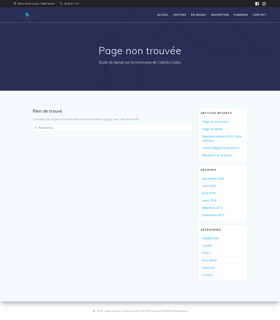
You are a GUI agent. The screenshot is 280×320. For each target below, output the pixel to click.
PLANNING (241, 14)
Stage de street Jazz (215, 122)
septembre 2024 (213, 178)
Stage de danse (212, 129)
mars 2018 (209, 200)
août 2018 (209, 193)
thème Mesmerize (175, 311)
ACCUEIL (163, 14)
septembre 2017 (213, 215)
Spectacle (208, 268)
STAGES (207, 275)
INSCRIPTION (220, 14)
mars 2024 (209, 186)
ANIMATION (210, 238)
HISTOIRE (179, 14)
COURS (207, 246)
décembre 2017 (212, 208)
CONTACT (259, 14)
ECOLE (206, 253)
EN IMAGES (198, 14)
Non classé (209, 260)
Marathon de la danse (216, 155)
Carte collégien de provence (220, 148)
